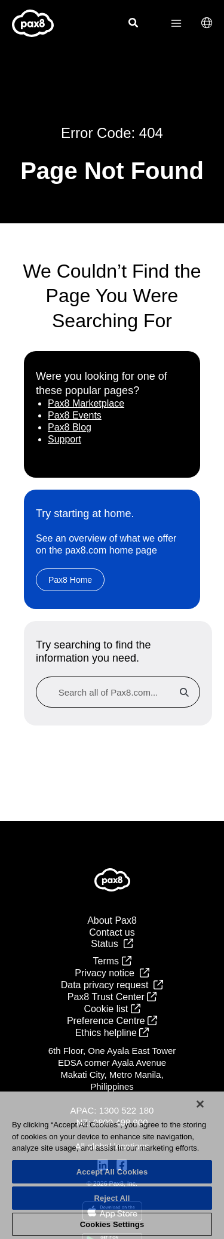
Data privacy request (112, 985)
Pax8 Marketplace (86, 403)
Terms (112, 961)
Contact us (111, 932)
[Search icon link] (133, 24)
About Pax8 (112, 920)
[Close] (200, 1104)
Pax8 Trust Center (112, 997)
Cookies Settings (112, 1224)
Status (112, 944)
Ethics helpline (112, 1033)
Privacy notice (112, 973)
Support (64, 439)
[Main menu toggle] (176, 23)
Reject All (112, 1198)
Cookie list (112, 1009)
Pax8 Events (75, 415)
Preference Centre (112, 1021)
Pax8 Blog (69, 427)
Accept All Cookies (112, 1171)
